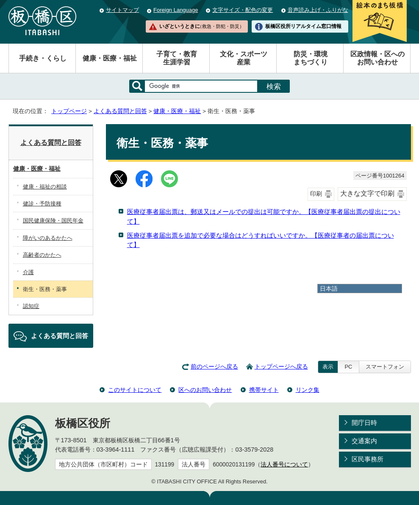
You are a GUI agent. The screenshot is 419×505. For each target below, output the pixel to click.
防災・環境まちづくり (310, 58)
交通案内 (364, 440)
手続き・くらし (43, 58)
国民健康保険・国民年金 (53, 220)
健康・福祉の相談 (45, 186)
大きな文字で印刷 (367, 193)
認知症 (31, 306)
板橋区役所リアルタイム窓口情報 (303, 26)
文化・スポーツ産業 (243, 58)
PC (348, 366)
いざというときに (201, 26)
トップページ (69, 111)
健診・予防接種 (42, 203)
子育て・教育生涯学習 (176, 58)
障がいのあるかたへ (47, 238)
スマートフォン (385, 366)
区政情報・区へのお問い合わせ (377, 58)
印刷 (316, 194)
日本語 (329, 288)
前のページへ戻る (214, 366)
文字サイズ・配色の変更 (242, 10)
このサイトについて (134, 389)
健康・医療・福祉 (110, 58)
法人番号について (284, 464)
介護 (28, 272)
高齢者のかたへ (42, 255)
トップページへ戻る (281, 366)
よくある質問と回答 (120, 111)
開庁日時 (364, 422)
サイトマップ (122, 10)
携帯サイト (264, 389)
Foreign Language (175, 10)
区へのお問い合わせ (205, 389)
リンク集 (307, 389)
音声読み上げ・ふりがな (318, 10)
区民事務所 (367, 459)
